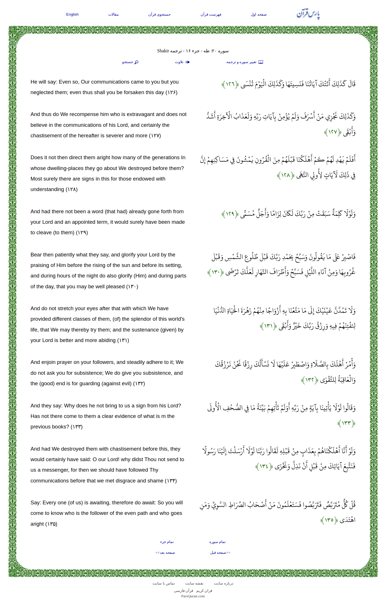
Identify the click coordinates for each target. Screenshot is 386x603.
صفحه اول (259, 14)
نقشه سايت (194, 583)
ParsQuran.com (193, 596)
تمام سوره (217, 542)
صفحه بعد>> (165, 552)
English (72, 14)
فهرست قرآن (211, 14)
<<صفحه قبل (220, 552)
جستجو (131, 62)
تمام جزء (167, 542)
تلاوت (183, 62)
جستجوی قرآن (159, 14)
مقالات (113, 14)
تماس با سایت (164, 583)
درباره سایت (223, 583)
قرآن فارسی (183, 591)
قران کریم (204, 591)
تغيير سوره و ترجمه (245, 62)
